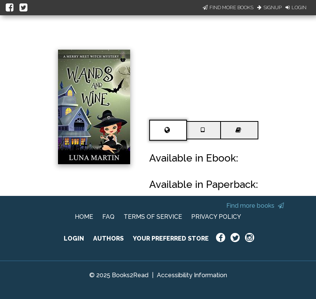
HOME (84, 216)
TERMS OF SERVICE (153, 216)
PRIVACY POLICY (216, 216)
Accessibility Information (192, 275)
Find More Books (228, 7)
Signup (269, 7)
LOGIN (74, 238)
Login (295, 7)
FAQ (108, 216)
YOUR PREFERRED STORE (171, 238)
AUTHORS (108, 238)
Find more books (255, 205)
